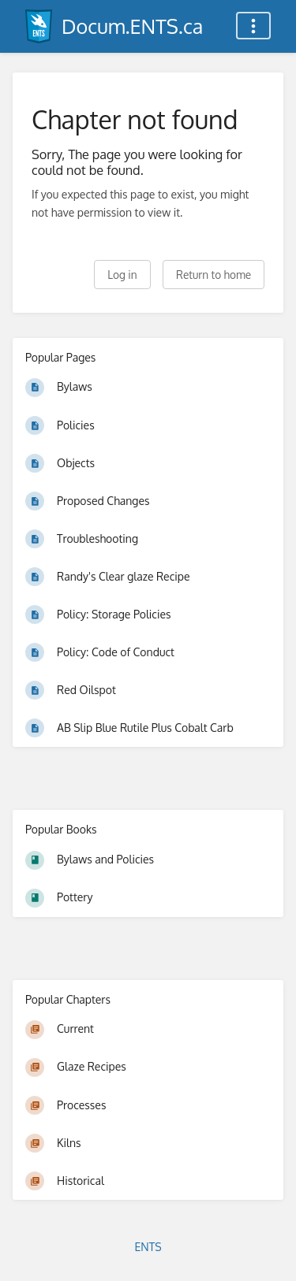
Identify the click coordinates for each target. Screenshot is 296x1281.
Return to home (213, 274)
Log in (122, 274)
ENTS (147, 1246)
